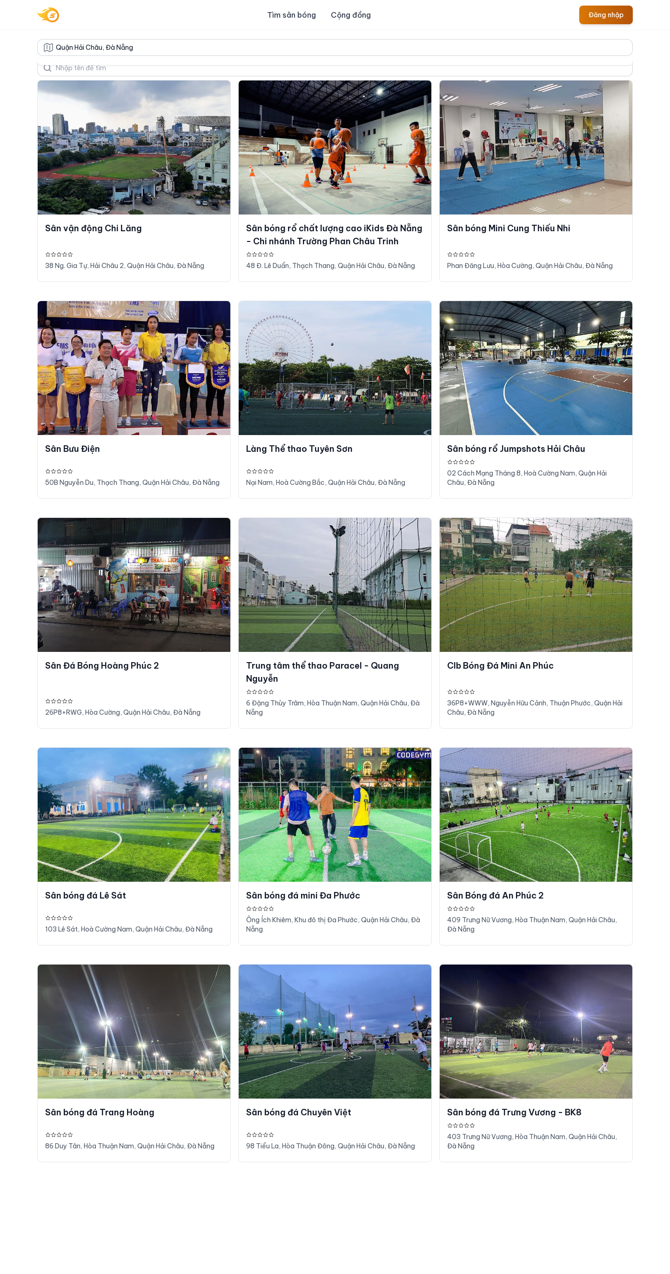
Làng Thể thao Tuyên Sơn (299, 448)
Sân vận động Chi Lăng (93, 228)
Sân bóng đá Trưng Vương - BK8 (514, 1112)
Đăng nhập (606, 15)
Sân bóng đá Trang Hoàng (99, 1112)
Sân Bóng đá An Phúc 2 (495, 895)
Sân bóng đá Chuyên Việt (298, 1112)
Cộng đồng (351, 15)
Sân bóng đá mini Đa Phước (303, 895)
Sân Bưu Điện (72, 448)
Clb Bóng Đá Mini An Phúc (500, 665)
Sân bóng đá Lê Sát (85, 895)
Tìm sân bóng (291, 15)
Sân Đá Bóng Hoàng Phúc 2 (102, 665)
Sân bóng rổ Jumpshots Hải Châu (516, 448)
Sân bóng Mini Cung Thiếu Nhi (508, 228)
